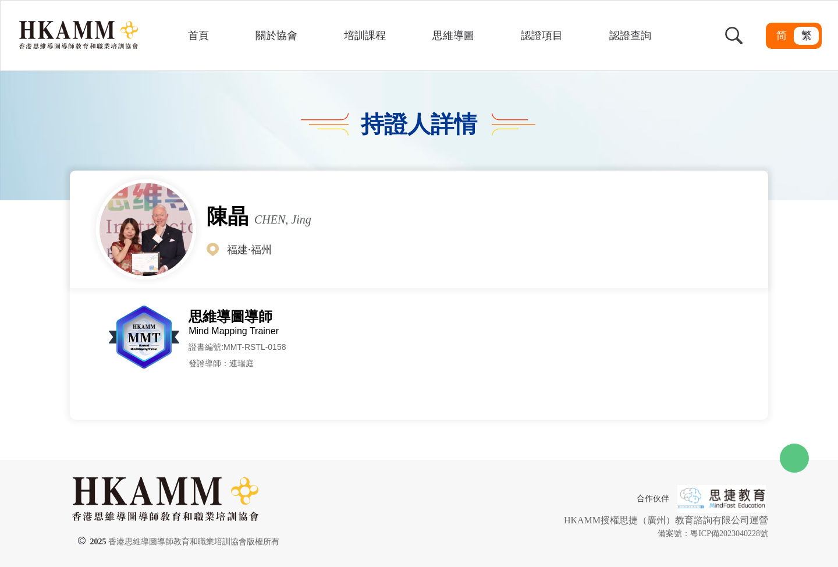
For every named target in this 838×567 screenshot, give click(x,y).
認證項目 (542, 35)
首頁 (198, 35)
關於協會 (276, 35)
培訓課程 (365, 35)
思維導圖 (453, 35)
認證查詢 (630, 35)
